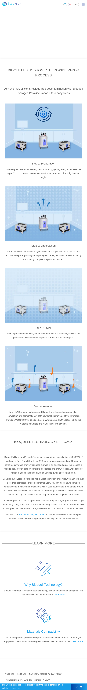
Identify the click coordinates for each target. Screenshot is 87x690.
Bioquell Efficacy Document (32, 514)
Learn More (59, 594)
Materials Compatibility (43, 631)
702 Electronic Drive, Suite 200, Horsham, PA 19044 (27, 680)
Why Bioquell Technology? (43, 584)
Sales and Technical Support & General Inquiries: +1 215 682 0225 (33, 674)
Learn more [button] (15, 688)
